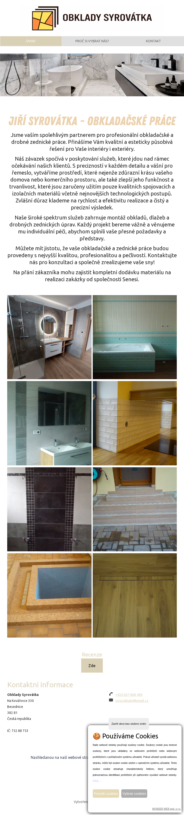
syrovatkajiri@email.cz (131, 706)
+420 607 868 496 (128, 700)
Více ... (97, 781)
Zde (92, 670)
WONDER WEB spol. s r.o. (166, 809)
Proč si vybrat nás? (92, 44)
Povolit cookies (106, 793)
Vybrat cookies (134, 793)
